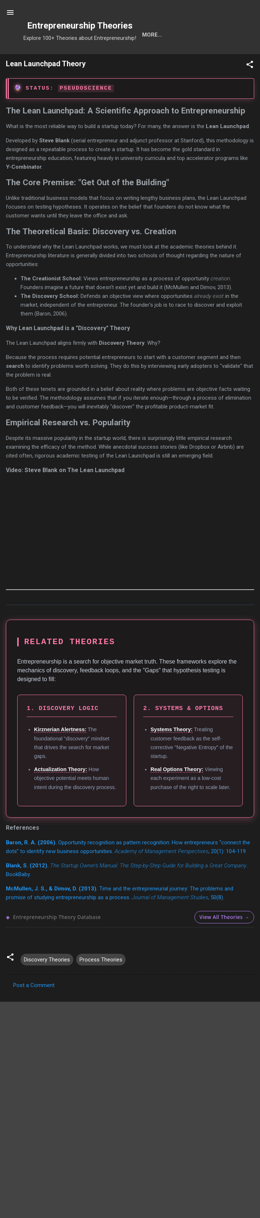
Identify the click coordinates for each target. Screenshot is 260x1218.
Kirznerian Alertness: (60, 753)
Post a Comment (34, 1009)
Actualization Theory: (60, 793)
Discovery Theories (47, 983)
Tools (81, 58)
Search (47, 58)
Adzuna (142, 1186)
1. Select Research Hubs (56, 1196)
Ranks (215, 58)
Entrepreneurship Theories (80, 25)
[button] (249, 89)
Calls (141, 58)
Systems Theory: (172, 753)
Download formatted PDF (38, 1039)
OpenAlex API (236, 1131)
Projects (178, 58)
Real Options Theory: (177, 793)
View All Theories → (224, 940)
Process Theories (100, 983)
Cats (111, 58)
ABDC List (40, 1131)
